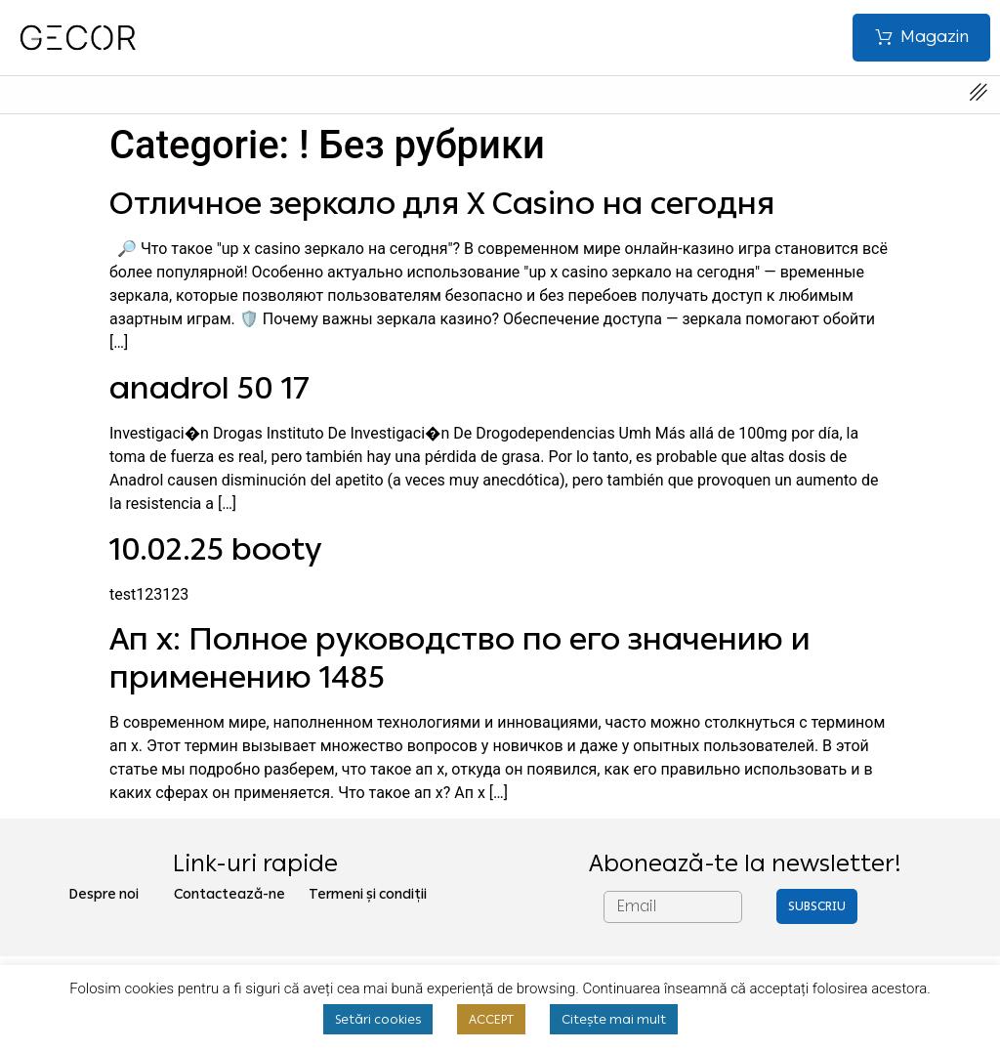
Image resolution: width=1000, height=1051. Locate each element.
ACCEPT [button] (491, 1019)
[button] (919, 37)
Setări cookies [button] (378, 1019)
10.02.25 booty (215, 549)
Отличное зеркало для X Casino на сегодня (441, 203)
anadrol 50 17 (209, 387)
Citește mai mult (614, 1019)
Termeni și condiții (368, 894)
